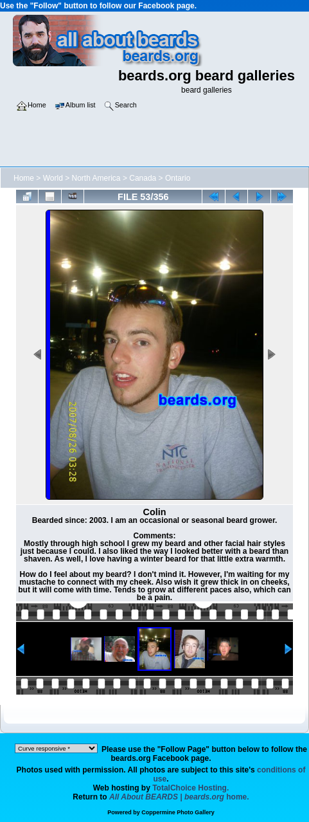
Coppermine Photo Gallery (178, 812)
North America (96, 178)
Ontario (177, 178)
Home (23, 178)
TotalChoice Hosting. (190, 787)
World (53, 178)
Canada (142, 178)
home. (179, 796)
